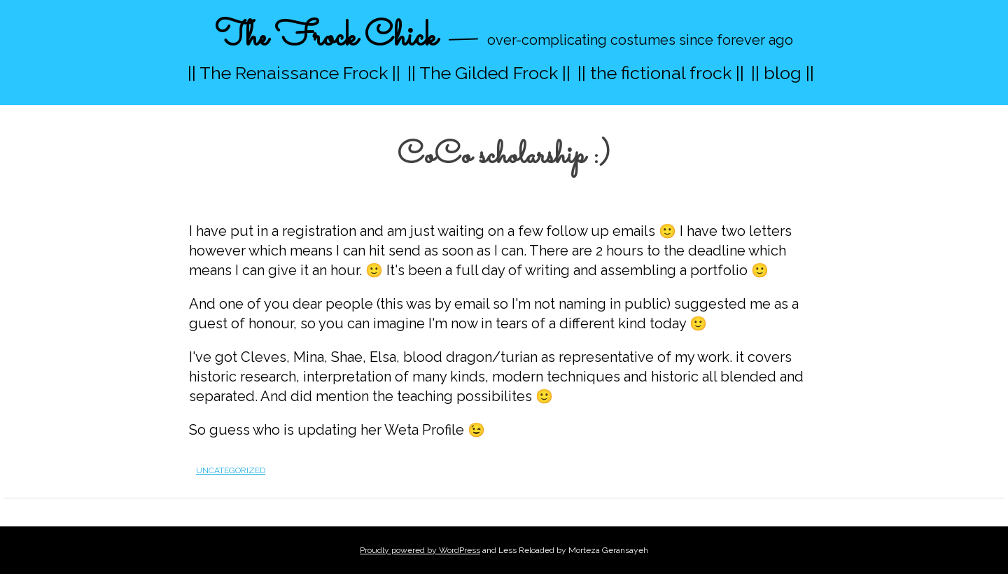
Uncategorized (230, 470)
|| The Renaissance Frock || (294, 72)
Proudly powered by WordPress (420, 550)
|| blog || (782, 72)
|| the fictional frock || (661, 72)
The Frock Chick (326, 37)
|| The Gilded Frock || (488, 72)
